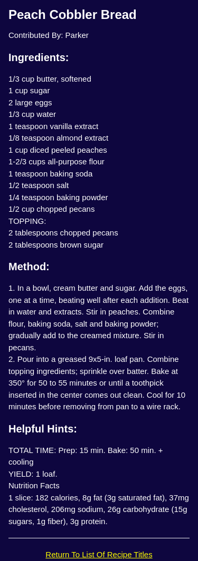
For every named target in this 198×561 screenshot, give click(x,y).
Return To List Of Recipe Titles (98, 554)
